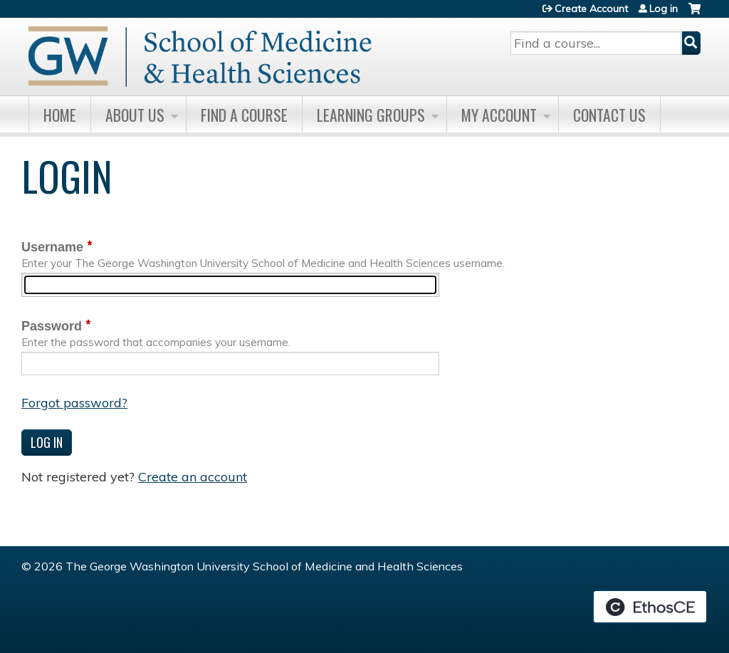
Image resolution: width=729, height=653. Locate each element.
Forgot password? (74, 403)
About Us (134, 114)
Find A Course (244, 114)
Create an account (192, 477)
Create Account (591, 9)
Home (59, 114)
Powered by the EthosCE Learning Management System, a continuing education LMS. (650, 607)
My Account (499, 114)
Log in (663, 9)
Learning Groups (371, 114)
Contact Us (609, 114)
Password (51, 326)
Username (52, 247)
